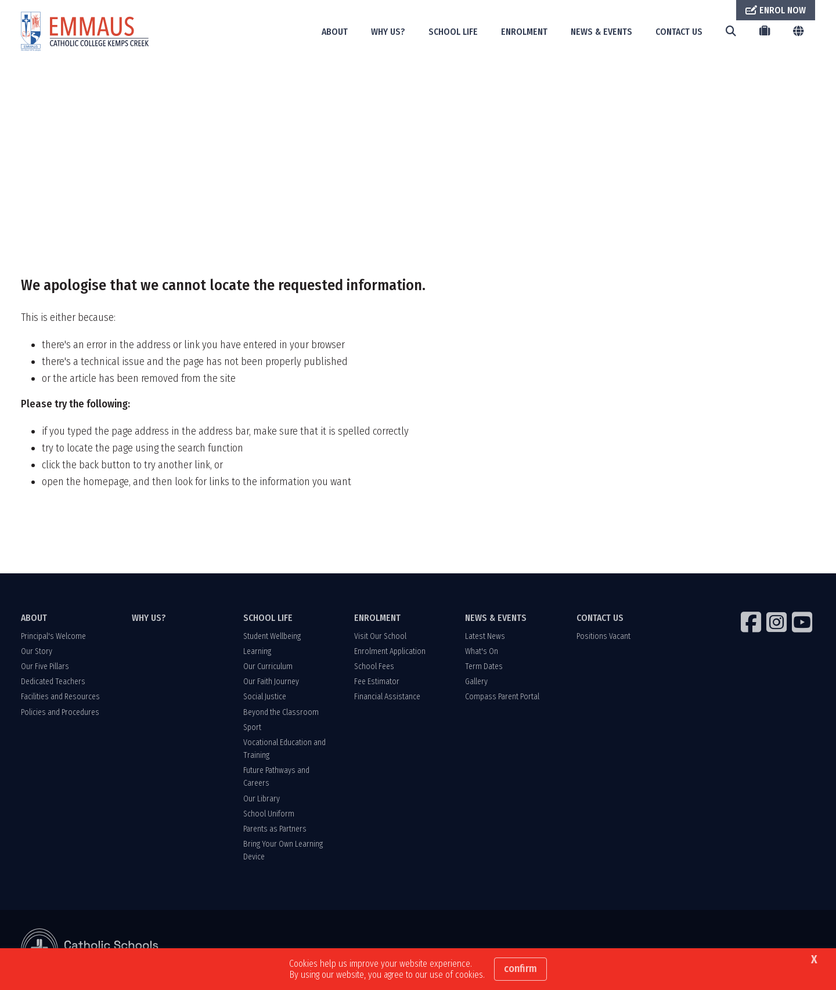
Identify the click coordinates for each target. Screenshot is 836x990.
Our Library (261, 799)
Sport (252, 727)
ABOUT (335, 31)
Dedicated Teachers (53, 682)
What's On (481, 651)
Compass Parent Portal (502, 697)
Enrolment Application (390, 651)
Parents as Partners (275, 829)
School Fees (374, 666)
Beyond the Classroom (281, 712)
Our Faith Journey (271, 682)
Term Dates (484, 666)
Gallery (476, 682)
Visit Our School (380, 636)
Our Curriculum (268, 666)
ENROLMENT (524, 31)
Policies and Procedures (60, 712)
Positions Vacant (603, 636)
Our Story (36, 651)
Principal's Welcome (53, 636)
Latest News (485, 636)
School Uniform (268, 814)
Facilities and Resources (60, 697)
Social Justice (264, 697)
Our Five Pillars (45, 666)
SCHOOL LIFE (453, 31)
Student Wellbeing (272, 636)
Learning (257, 651)
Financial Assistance (387, 697)
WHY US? (388, 31)
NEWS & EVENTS (601, 31)
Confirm (520, 968)
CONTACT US (678, 31)
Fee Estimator (376, 682)
